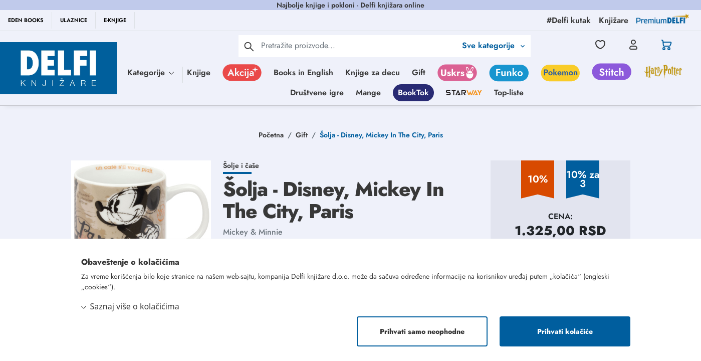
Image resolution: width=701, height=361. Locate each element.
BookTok (413, 92)
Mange (368, 92)
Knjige (198, 72)
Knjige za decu (372, 72)
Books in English (303, 72)
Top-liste (509, 92)
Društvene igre (317, 92)
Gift (418, 72)
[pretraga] (249, 46)
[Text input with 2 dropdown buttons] (358, 45)
